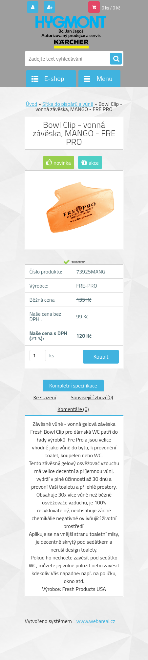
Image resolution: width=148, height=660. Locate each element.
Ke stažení (44, 397)
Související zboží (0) (92, 397)
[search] (116, 59)
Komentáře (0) (73, 409)
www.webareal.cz (95, 621)
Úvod (31, 104)
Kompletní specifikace (73, 385)
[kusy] (38, 355)
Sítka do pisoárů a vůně (67, 104)
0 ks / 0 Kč (111, 8)
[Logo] (70, 32)
